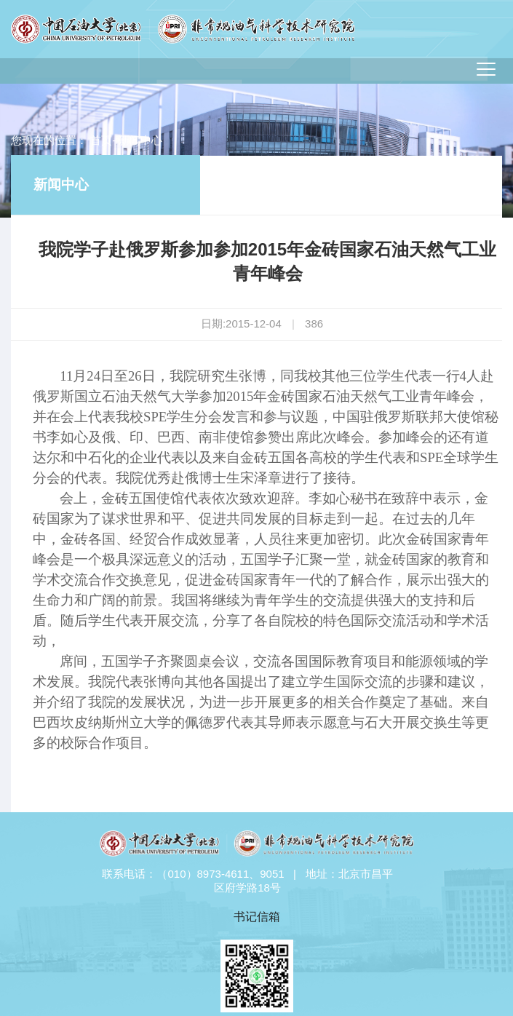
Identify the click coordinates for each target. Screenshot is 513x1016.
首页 (101, 140)
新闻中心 (61, 184)
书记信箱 (257, 916)
